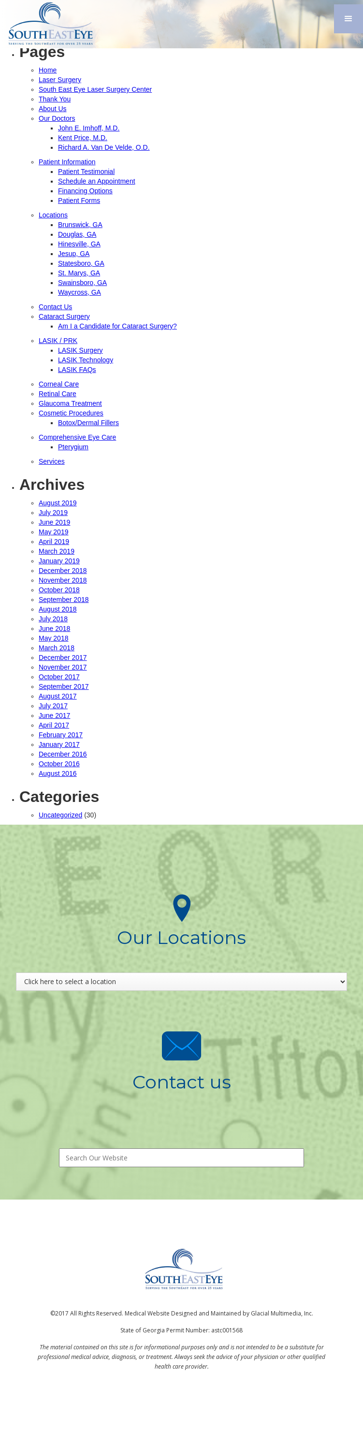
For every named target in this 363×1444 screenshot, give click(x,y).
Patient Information (67, 162)
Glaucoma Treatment (70, 403)
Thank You (55, 99)
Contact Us (55, 307)
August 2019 (58, 503)
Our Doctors (57, 118)
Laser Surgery (60, 80)
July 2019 (53, 512)
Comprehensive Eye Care (77, 437)
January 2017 (59, 744)
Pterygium (73, 447)
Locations (53, 215)
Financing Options (85, 191)
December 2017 (63, 657)
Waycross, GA (79, 292)
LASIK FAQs (77, 369)
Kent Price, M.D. (82, 138)
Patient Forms (79, 200)
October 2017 (59, 677)
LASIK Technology (85, 360)
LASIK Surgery (80, 350)
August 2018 (58, 609)
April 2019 (54, 541)
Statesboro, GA (81, 263)
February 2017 (61, 735)
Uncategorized (60, 815)
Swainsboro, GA (82, 282)
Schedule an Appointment (96, 181)
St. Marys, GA (79, 273)
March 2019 (56, 551)
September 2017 (64, 686)
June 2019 (54, 522)
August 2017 (58, 696)
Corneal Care (59, 384)
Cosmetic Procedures (71, 413)
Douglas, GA (77, 234)
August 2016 (58, 773)
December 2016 (63, 754)
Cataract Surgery (64, 316)
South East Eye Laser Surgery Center (95, 89)
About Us (53, 109)
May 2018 (53, 638)
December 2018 (63, 570)
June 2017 (54, 715)
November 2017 (63, 667)
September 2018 (64, 599)
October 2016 (59, 764)
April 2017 (54, 725)
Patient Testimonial (86, 171)
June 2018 (54, 628)
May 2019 (53, 532)
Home (48, 70)
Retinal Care (57, 394)
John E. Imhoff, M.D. (88, 128)
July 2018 (53, 619)
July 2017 (53, 706)
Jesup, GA (73, 253)
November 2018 (63, 580)
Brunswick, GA (80, 225)
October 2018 (59, 590)
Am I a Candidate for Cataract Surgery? (117, 326)
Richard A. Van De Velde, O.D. (104, 147)
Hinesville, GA (79, 244)
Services (52, 461)
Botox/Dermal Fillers (88, 423)
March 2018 (56, 648)
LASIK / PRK (58, 340)
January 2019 (59, 561)
